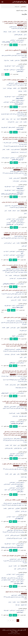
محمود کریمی (23, 378)
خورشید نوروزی (19, 292)
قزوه (15, 569)
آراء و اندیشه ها (23, 152)
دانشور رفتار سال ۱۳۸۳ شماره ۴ (17, 28)
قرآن (19, 88)
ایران (19, 445)
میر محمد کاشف (13, 376)
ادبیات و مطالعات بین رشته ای (16, 102)
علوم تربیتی (12, 453)
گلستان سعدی (17, 178)
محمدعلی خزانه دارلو (18, 530)
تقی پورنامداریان (19, 321)
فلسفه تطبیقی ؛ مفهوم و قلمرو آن (18, 110)
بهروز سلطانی (10, 530)
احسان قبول (11, 83)
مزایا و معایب (15, 416)
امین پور (10, 566)
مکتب (21, 122)
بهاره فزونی (8, 268)
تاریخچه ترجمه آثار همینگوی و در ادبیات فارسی (16, 51)
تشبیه (18, 210)
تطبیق (3, 119)
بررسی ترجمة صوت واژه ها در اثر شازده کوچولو (16, 592)
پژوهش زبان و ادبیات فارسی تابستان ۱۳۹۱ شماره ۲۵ (13, 532)
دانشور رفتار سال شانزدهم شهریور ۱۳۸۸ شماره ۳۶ (14, 146)
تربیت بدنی (12, 393)
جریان (17, 122)
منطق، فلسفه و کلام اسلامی (17, 484)
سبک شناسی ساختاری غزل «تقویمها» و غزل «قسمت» (14, 556)
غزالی (11, 474)
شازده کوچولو (24, 605)
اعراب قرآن (13, 354)
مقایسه (9, 32)
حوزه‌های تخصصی (20, 40)
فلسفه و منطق (12, 127)
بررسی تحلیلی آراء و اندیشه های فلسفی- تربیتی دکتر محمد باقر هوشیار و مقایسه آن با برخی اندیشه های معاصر (14, 139)
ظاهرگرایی (17, 508)
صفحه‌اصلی (23, 6)
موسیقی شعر (20, 221)
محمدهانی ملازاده (10, 321)
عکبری (21, 357)
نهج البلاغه (9, 88)
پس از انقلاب (13, 581)
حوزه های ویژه (8, 66)
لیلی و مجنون (9, 297)
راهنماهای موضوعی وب (22, 278)
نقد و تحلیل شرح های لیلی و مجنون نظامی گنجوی (13, 290)
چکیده (15, 45)
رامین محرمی (20, 467)
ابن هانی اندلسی (7, 243)
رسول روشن (20, 27)
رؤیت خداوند (24, 477)
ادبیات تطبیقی (20, 192)
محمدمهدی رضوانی (18, 236)
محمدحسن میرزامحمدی (17, 142)
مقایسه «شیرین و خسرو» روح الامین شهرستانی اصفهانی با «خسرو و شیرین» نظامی (16, 527)
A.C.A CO (10, 633)
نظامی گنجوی (17, 297)
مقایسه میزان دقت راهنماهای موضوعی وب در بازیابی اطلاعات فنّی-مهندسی (14, 266)
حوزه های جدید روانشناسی (17, 42)
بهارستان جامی (23, 181)
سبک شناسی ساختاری (22, 569)
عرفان (18, 474)
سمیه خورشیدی (13, 559)
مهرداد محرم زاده (4, 376)
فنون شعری (24, 246)
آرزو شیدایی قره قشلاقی (10, 349)
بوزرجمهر (20, 91)
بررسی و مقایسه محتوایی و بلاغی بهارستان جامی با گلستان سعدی (15, 168)
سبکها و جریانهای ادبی (6, 580)
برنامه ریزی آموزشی (18, 455)
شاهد (18, 32)
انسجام (14, 210)
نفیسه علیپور (14, 595)
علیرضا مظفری (20, 171)
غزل (19, 566)
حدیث (4, 88)
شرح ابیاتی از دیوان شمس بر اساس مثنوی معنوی (15, 318)
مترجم (10, 602)
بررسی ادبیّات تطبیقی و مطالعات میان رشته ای (16, 500)
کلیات (22, 257)
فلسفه (18, 119)
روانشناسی (12, 40)
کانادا (11, 445)
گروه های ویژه (4, 127)
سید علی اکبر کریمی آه (8, 438)
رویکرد (7, 119)
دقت (6, 275)
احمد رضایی (20, 559)
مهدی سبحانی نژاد (7, 142)
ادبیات (13, 66)
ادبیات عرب (5, 251)
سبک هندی (17, 60)
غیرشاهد (5, 32)
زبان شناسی (12, 69)
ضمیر (6, 210)
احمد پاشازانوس (19, 349)
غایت (11, 119)
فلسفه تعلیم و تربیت (15, 149)
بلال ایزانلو (6, 406)
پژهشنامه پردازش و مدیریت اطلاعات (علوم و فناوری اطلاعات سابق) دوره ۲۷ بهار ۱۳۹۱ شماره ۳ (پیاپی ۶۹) (15, 271)
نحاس (25, 357)
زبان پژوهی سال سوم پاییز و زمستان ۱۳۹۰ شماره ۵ (13, 351)
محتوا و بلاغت (16, 181)
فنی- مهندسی (12, 278)
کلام (9, 490)
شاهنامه (14, 88)
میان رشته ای (24, 511)
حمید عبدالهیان (19, 53)
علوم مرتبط (6, 69)
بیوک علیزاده (20, 112)
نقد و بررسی (13, 300)
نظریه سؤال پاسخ (23, 416)
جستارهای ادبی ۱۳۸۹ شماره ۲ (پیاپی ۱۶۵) (15, 85)
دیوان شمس (13, 327)
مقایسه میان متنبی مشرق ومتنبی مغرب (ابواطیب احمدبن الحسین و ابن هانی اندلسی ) (15, 233)
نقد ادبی (7, 535)
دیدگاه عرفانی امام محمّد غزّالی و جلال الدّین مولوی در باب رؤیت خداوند (14, 464)
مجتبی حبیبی (20, 406)
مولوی (14, 474)
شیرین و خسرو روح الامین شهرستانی (14, 538)
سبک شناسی (20, 576)
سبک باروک (6, 60)
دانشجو (14, 32)
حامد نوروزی (7, 205)
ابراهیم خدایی (13, 406)
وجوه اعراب (7, 354)
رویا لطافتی (20, 595)
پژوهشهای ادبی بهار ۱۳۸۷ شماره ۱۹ (17, 207)
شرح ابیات (24, 300)
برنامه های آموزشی (18, 448)
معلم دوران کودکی (9, 448)
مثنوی (18, 327)
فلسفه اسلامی (7, 484)
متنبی (14, 243)
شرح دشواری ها (23, 330)
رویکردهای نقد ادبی (18, 224)
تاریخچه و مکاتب (5, 158)
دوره (15, 119)
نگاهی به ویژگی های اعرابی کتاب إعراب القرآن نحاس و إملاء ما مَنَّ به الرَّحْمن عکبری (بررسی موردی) (14, 345)
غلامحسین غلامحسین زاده (17, 205)
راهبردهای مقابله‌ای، (18, 34)
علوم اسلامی (6, 102)
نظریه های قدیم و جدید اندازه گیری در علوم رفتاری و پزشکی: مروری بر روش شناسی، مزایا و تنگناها (14, 403)
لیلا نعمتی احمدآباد (7, 503)
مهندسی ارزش (13, 384)
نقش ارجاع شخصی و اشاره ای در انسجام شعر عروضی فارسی (14, 203)
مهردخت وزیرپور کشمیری (17, 268)
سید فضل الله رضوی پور (18, 503)
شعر (18, 581)
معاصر (3, 149)
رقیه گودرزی (12, 171)
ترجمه (18, 602)
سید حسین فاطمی (19, 83)
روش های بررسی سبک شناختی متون (15, 578)
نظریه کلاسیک (12, 413)
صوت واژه (18, 605)
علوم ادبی (9, 219)
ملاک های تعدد (11, 122)
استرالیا (14, 445)
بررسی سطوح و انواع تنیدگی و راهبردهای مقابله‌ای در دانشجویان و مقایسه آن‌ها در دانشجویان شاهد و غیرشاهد (14, 23)
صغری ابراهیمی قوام (18, 438)
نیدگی (25, 34)
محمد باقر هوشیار (14, 152)
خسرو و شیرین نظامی (15, 535)
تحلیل (18, 384)
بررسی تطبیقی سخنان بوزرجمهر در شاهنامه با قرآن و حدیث (15, 80)
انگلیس (25, 448)
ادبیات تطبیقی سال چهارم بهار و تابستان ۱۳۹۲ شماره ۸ (13, 505)
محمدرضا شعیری (12, 27)
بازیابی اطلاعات (16, 275)
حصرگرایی (17, 511)
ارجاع (25, 213)
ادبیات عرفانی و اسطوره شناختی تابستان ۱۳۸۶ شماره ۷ (13, 294)
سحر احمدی (20, 376)
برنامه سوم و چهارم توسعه (21, 387)
